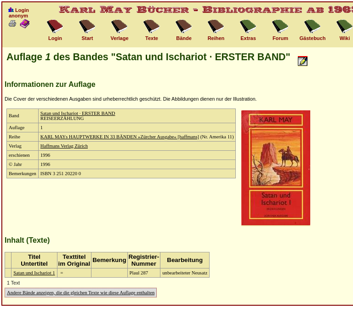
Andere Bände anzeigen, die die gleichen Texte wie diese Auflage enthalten (80, 292)
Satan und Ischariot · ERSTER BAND (77, 113)
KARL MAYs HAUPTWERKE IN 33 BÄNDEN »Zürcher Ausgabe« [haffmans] (119, 136)
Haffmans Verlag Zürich (64, 145)
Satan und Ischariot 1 (34, 272)
